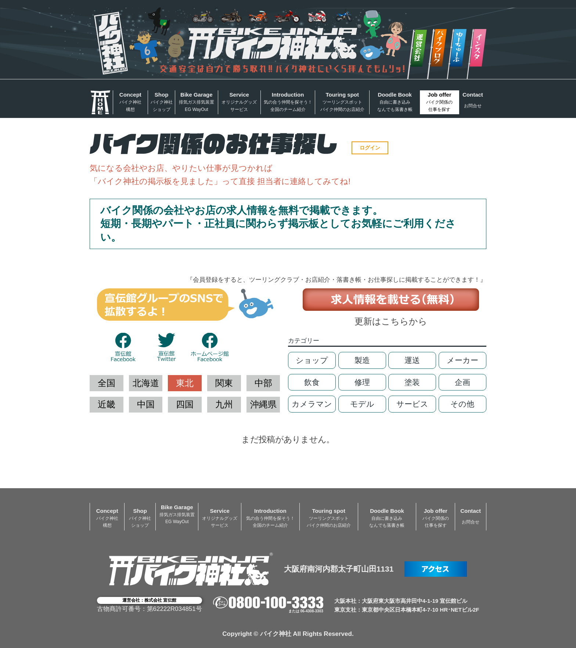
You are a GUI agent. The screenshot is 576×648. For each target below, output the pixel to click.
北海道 (146, 383)
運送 (412, 360)
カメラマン (312, 404)
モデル (362, 404)
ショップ (312, 360)
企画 (462, 382)
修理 (362, 382)
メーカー (462, 360)
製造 (362, 360)
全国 (106, 383)
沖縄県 (263, 404)
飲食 (312, 382)
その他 (462, 404)
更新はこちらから (390, 321)
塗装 (412, 382)
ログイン (370, 148)
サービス (412, 404)
